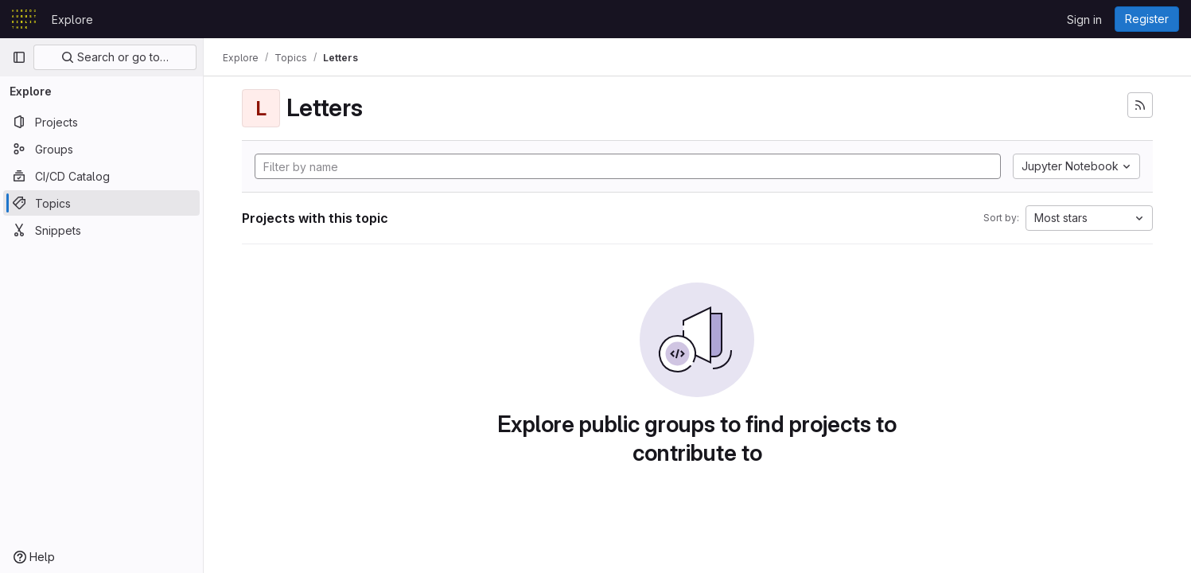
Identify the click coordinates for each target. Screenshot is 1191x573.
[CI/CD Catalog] (101, 176)
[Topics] (101, 203)
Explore (72, 19)
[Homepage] (24, 19)
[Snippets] (101, 230)
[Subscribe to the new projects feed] (1140, 105)
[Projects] (101, 121)
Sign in (1084, 19)
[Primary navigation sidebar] (19, 57)
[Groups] (101, 149)
